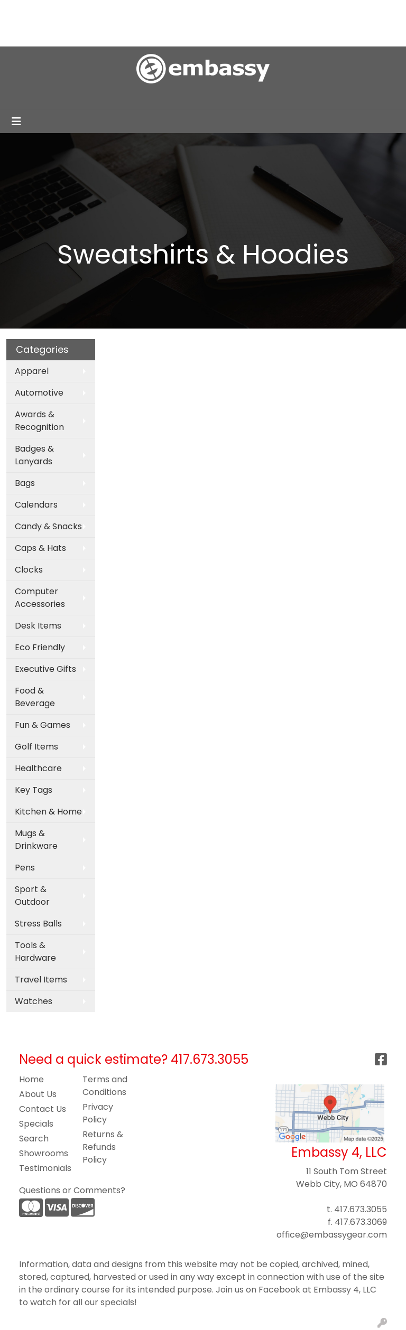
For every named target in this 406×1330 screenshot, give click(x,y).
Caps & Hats (40, 548)
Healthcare (38, 768)
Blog (101, 11)
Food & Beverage (35, 697)
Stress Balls (38, 923)
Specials (36, 1124)
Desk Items (38, 626)
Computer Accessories (40, 597)
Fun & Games (42, 725)
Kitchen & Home (48, 812)
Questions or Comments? (72, 1190)
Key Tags (33, 790)
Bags (25, 483)
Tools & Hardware (35, 951)
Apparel (32, 371)
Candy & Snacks (48, 526)
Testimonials (44, 1168)
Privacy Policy (97, 1113)
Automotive (39, 393)
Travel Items (41, 979)
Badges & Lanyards (34, 455)
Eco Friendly (40, 647)
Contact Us (42, 1109)
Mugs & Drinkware (36, 839)
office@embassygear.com (331, 1235)
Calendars (36, 505)
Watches (33, 1001)
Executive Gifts (45, 669)
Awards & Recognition (39, 420)
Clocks (29, 570)
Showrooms (43, 1153)
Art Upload (140, 11)
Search (260, 11)
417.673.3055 (360, 1209)
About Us (38, 1094)
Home (22, 11)
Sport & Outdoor (32, 895)
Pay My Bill (73, 35)
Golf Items (36, 747)
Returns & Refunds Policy (102, 1147)
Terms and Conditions (104, 1085)
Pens (25, 867)
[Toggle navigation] (16, 121)
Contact (27, 35)
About (55, 11)
